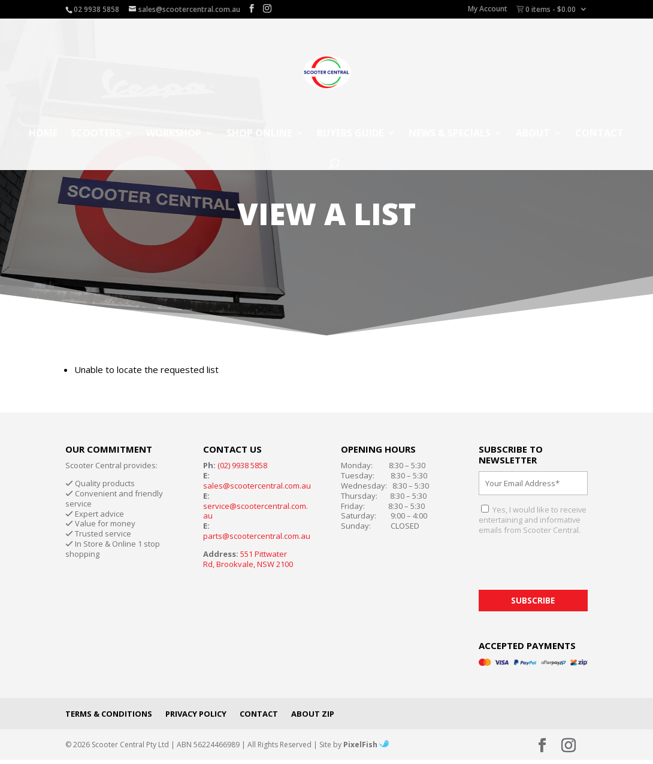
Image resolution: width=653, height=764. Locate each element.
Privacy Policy (195, 713)
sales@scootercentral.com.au (257, 485)
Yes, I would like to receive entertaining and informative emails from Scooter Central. (533, 519)
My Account (487, 9)
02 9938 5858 (96, 9)
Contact (599, 134)
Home (43, 134)
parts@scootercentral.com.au (256, 535)
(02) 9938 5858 (242, 465)
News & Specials (450, 134)
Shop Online (259, 134)
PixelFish (366, 744)
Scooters (96, 134)
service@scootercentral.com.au (255, 511)
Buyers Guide (350, 134)
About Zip (312, 713)
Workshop (173, 134)
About (533, 134)
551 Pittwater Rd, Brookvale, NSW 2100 (248, 558)
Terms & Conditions (108, 713)
